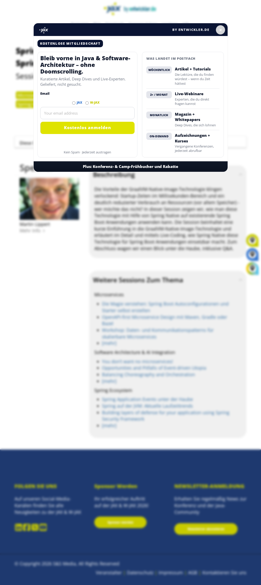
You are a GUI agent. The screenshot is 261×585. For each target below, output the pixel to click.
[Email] (87, 113)
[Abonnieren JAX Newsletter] (73, 103)
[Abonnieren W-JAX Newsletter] (87, 103)
